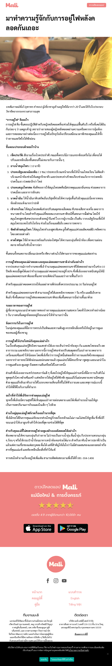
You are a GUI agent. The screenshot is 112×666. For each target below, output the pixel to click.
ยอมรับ (44, 659)
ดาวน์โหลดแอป (96, 5)
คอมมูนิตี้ (37, 598)
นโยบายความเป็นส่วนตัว (79, 650)
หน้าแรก (37, 592)
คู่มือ (37, 604)
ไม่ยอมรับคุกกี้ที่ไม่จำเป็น (62, 659)
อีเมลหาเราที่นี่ (81, 634)
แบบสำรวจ (75, 592)
